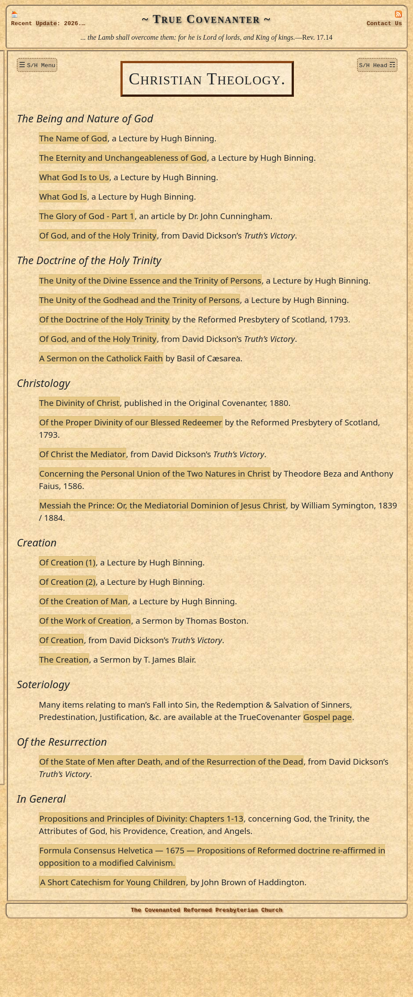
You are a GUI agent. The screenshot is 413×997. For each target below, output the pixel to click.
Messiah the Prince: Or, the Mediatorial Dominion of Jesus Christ (251, 554)
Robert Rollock (45, 571)
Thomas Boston (45, 208)
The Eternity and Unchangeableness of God (211, 157)
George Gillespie (47, 319)
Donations (30, 93)
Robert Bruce (42, 222)
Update (46, 23)
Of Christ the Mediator (171, 503)
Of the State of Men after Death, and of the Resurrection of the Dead (259, 823)
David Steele (41, 627)
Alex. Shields (41, 599)
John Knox (39, 459)
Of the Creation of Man (172, 650)
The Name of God (161, 138)
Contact (384, 23)
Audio (24, 756)
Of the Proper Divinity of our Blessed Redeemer (219, 471)
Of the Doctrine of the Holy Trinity (193, 356)
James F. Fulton (45, 306)
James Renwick (45, 557)
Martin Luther (44, 473)
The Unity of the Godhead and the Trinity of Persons (228, 324)
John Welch (39, 669)
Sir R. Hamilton (46, 403)
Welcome (29, 63)
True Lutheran (38, 726)
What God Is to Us (162, 189)
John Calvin (40, 236)
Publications (34, 711)
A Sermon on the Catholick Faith (189, 407)
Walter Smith (42, 613)
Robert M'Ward (46, 501)
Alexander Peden (47, 529)
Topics (25, 123)
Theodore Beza (44, 166)
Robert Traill (42, 640)
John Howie (40, 445)
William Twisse (45, 655)
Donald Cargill (44, 264)
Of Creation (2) (156, 631)
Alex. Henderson (47, 417)
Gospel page (215, 778)
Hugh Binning (43, 180)
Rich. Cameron (45, 250)
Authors (27, 138)
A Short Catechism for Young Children (201, 956)
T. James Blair (44, 194)
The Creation (152, 708)
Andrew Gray (43, 348)
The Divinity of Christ (168, 452)
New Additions (37, 78)
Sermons (28, 108)
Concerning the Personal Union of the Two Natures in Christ (243, 522)
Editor (32, 697)
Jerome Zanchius (47, 682)
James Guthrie (44, 361)
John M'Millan (44, 487)
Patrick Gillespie (47, 333)
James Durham (45, 292)
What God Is (151, 208)
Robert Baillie (43, 152)
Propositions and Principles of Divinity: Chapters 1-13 (229, 880)
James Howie (42, 431)
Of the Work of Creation (173, 669)
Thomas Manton (46, 515)
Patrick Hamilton (48, 389)
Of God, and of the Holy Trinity (186, 247)
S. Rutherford (43, 585)
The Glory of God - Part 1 (175, 228)
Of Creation (150, 689)
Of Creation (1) (156, 611)
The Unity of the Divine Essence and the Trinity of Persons (238, 292)
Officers (27, 741)
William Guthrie (47, 375)
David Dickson (44, 277)
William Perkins (46, 543)
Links (24, 771)
